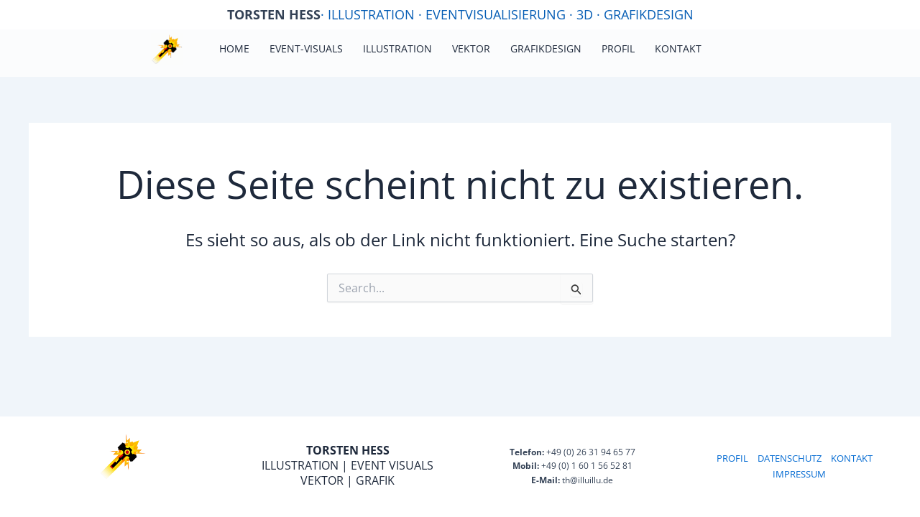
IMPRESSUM (799, 473)
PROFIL (732, 458)
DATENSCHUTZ (790, 458)
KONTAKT (852, 458)
